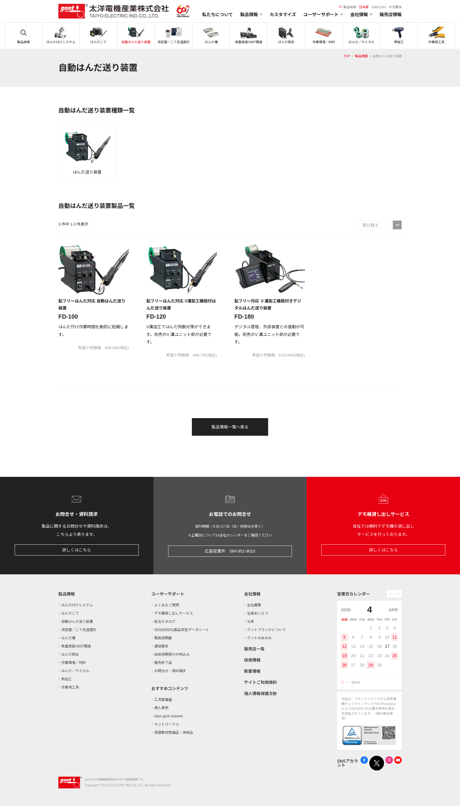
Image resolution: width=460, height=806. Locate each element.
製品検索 (347, 7)
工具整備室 (163, 700)
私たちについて (217, 14)
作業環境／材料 (73, 663)
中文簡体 (395, 7)
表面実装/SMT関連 (76, 646)
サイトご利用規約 (260, 682)
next (398, 594)
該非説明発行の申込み (172, 654)
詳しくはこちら (76, 550)
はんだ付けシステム (77, 605)
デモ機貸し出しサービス (173, 613)
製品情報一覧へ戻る (230, 427)
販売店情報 (391, 14)
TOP (347, 56)
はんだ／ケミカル (75, 671)
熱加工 (66, 679)
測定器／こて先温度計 (79, 630)
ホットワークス (166, 724)
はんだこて (70, 613)
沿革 (250, 622)
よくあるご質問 (166, 605)
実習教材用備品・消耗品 (173, 733)
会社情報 (252, 594)
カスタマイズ (283, 14)
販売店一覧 (254, 649)
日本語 (364, 7)
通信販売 (161, 646)
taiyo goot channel (168, 716)
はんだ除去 (70, 654)
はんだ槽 (68, 638)
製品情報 (361, 56)
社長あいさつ (257, 613)
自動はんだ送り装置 (77, 622)
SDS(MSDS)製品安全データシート (181, 630)
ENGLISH (379, 7)
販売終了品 (163, 663)
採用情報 (252, 660)
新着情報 (252, 671)
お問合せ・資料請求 (170, 671)
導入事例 (161, 708)
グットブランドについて (266, 630)
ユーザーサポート (167, 594)
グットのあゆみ (259, 638)
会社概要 (254, 605)
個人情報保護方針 (260, 693)
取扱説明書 (163, 638)
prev (390, 594)
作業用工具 (70, 687)
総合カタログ (164, 622)
